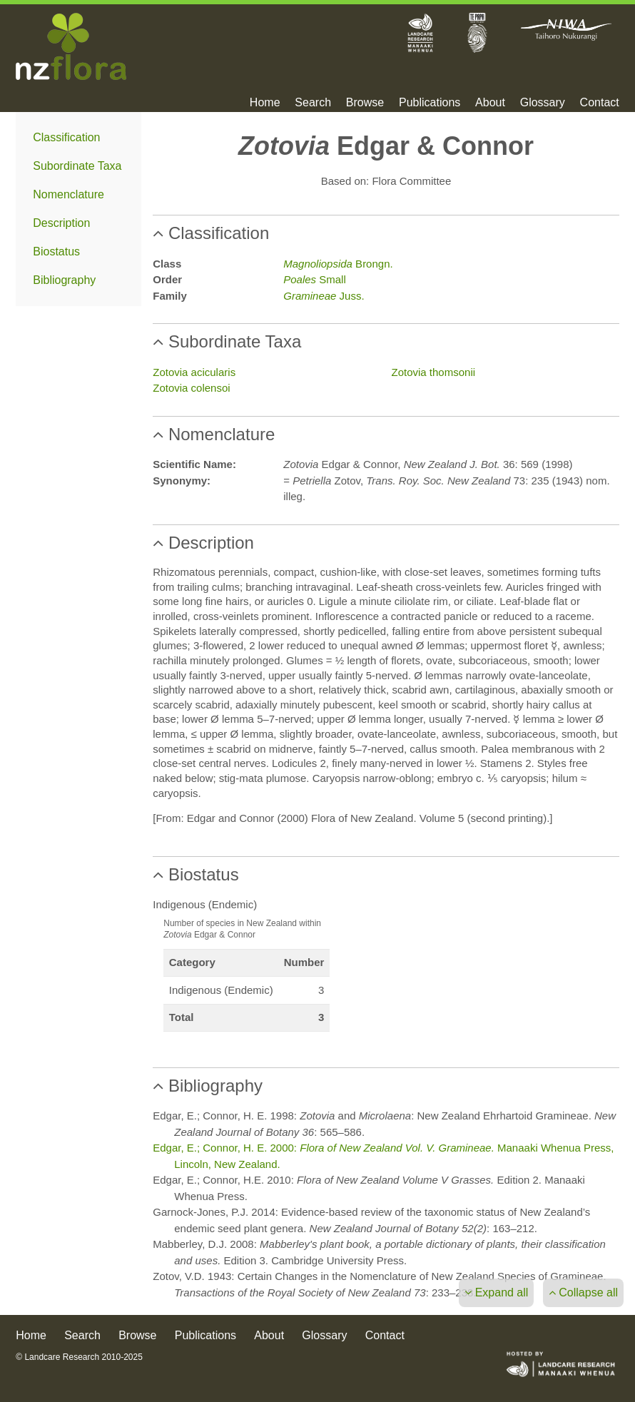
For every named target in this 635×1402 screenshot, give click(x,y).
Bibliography (64, 280)
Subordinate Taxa (77, 166)
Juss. (323, 296)
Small (314, 279)
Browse (365, 102)
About (490, 102)
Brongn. (337, 264)
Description (61, 223)
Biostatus (56, 251)
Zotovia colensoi (191, 388)
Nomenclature (68, 194)
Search (313, 102)
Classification (66, 137)
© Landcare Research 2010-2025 (79, 1357)
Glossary (542, 102)
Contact (599, 102)
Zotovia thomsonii (434, 372)
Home (265, 102)
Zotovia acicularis (194, 372)
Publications (429, 102)
